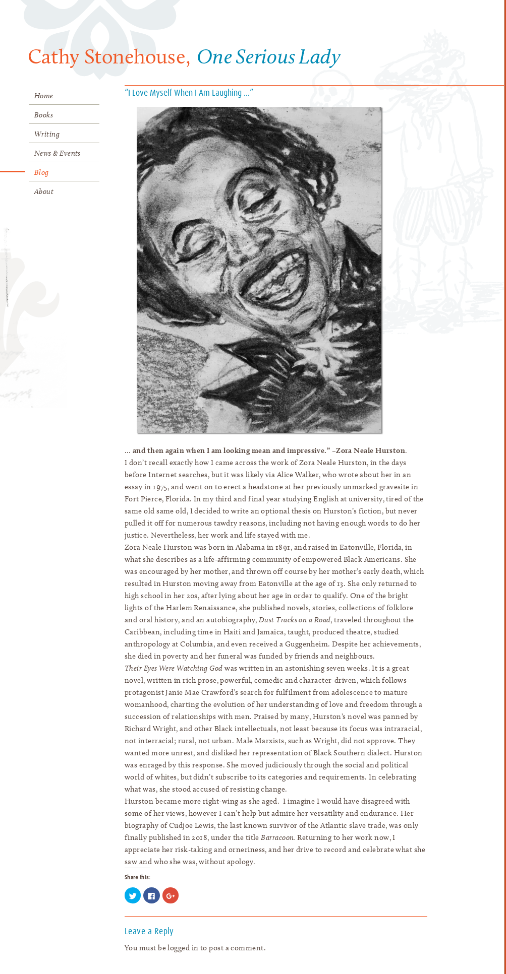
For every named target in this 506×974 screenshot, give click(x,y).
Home (43, 95)
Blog (41, 172)
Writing (47, 134)
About (43, 191)
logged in (182, 947)
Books (43, 114)
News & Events (57, 153)
